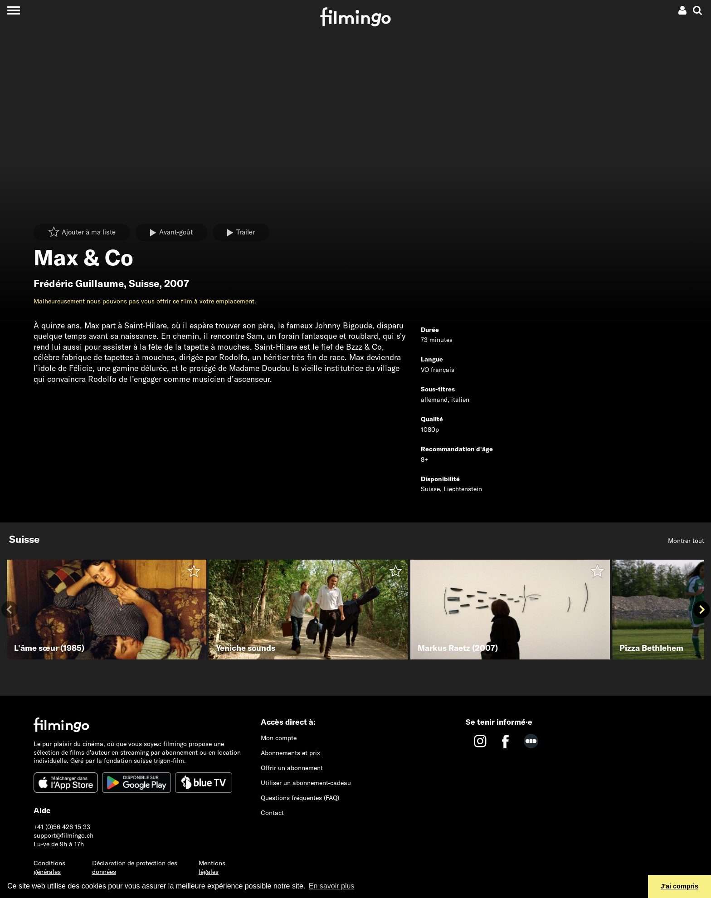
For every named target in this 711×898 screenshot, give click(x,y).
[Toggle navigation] (13, 10)
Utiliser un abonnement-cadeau (306, 783)
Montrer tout (686, 541)
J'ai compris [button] (679, 886)
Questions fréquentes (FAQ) (300, 798)
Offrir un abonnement (292, 768)
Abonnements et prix (290, 753)
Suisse (144, 283)
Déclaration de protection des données (134, 867)
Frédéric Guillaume (79, 283)
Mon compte (279, 738)
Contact (272, 813)
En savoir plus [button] (332, 886)
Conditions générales (49, 867)
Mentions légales (212, 867)
